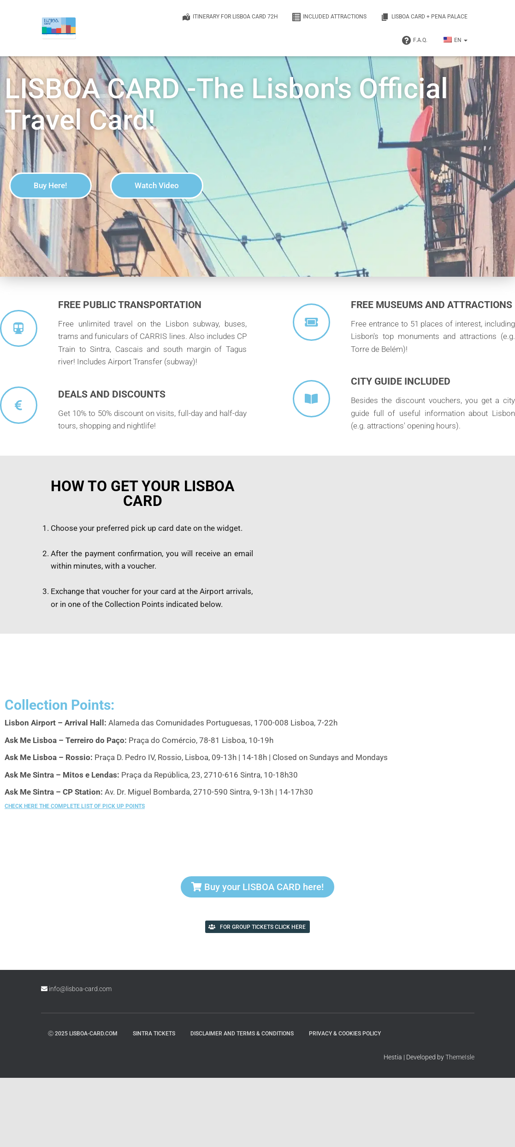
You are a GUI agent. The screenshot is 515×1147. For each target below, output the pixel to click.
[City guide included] (311, 398)
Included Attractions (329, 17)
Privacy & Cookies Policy (345, 1033)
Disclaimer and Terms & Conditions (242, 1033)
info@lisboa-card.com (80, 988)
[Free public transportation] (18, 328)
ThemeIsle (459, 1057)
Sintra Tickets (154, 1033)
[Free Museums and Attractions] (311, 322)
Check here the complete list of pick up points (75, 806)
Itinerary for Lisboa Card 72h (230, 17)
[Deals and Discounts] (18, 405)
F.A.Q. (414, 40)
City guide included (400, 381)
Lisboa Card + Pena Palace (424, 17)
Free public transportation (129, 304)
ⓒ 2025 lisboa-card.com (83, 1033)
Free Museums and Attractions (431, 304)
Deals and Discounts (112, 394)
